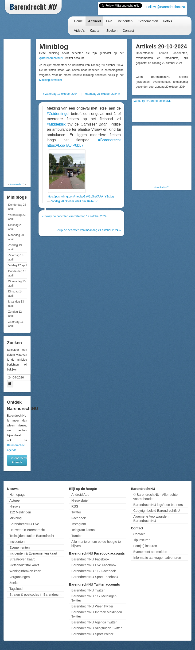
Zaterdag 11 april (15, 324)
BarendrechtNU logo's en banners (158, 505)
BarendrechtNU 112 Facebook (93, 571)
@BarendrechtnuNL (51, 58)
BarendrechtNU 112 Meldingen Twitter (94, 598)
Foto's (167, 21)
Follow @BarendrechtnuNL (166, 7)
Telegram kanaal (83, 530)
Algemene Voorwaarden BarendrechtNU (150, 519)
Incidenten (125, 21)
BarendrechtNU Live (24, 524)
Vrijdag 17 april (17, 265)
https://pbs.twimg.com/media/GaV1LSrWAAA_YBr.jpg (80, 196)
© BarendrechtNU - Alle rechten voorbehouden (156, 497)
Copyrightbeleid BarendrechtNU (156, 510)
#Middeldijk (56, 124)
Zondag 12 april (15, 314)
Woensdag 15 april (17, 283)
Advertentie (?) (17, 184)
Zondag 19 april (15, 247)
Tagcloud (16, 589)
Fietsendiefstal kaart (24, 565)
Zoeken (111, 30)
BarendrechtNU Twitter (88, 590)
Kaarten (95, 30)
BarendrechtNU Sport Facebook (94, 577)
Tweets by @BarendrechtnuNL (151, 100)
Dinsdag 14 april (15, 293)
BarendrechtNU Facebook (90, 559)
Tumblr (76, 536)
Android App (80, 494)
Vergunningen (19, 577)
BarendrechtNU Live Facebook (93, 565)
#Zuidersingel (58, 114)
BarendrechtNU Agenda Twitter (94, 622)
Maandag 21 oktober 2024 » (102, 93)
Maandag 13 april (16, 303)
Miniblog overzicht (50, 80)
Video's (79, 30)
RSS (74, 506)
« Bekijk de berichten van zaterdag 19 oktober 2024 (74, 216)
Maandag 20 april (16, 237)
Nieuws (14, 506)
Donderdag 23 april (17, 207)
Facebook (78, 518)
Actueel (94, 21)
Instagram (78, 524)
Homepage (17, 494)
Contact (128, 30)
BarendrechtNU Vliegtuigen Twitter (96, 628)
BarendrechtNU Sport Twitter (92, 634)
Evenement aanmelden (150, 552)
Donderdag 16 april (17, 273)
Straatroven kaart (22, 559)
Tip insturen (142, 540)
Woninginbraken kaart (25, 571)
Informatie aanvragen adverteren (157, 557)
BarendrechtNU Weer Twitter (92, 606)
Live (109, 21)
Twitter (76, 512)
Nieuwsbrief (80, 500)
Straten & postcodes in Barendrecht (35, 594)
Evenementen (148, 21)
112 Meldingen (20, 512)
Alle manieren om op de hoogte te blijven (96, 544)
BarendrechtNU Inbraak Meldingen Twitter (96, 614)
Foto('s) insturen (145, 546)
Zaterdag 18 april (15, 257)
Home (78, 21)
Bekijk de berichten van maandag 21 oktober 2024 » (88, 230)
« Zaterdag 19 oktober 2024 (60, 93)
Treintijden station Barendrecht (31, 536)
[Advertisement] (23, 110)
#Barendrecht (109, 140)
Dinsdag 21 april (15, 227)
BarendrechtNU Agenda (18, 460)
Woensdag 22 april (17, 217)
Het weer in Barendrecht (27, 530)
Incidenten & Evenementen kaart (33, 553)
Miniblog (15, 518)
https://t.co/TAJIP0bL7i (65, 145)
